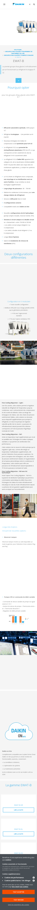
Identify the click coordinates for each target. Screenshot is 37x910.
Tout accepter (18, 892)
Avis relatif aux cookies (20, 887)
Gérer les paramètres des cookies (18, 905)
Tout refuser (19, 900)
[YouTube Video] (18, 112)
